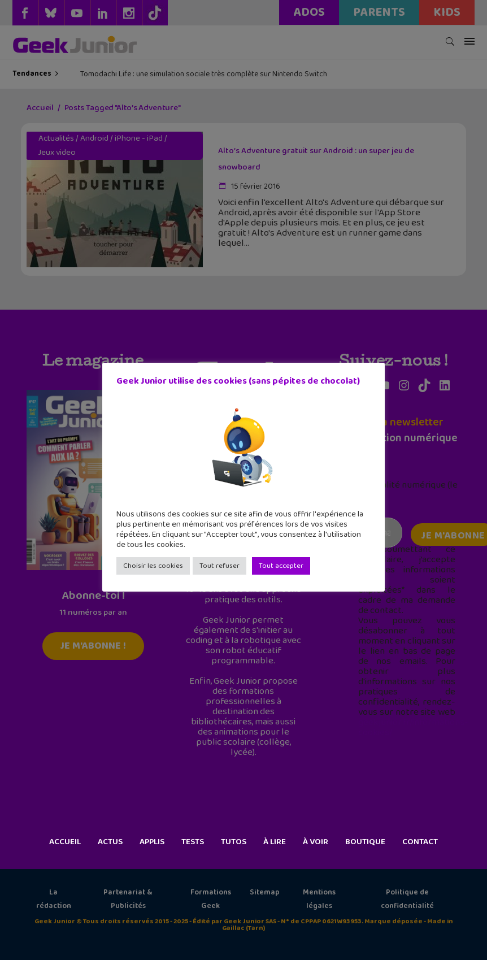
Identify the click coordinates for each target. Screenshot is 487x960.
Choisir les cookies (153, 566)
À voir (315, 842)
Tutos (233, 842)
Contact (420, 842)
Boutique (365, 842)
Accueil (65, 842)
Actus (110, 842)
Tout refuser (219, 566)
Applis (152, 842)
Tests (192, 842)
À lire (274, 842)
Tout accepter (281, 566)
